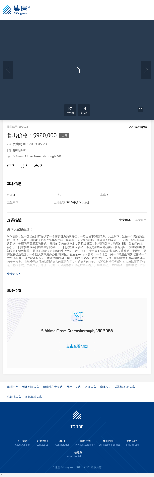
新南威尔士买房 (53, 387)
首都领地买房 (33, 397)
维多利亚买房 (30, 387)
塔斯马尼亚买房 (125, 387)
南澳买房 (105, 387)
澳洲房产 (12, 387)
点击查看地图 (77, 346)
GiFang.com (68, 467)
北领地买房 (14, 397)
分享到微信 (139, 126)
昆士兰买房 (74, 387)
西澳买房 (90, 387)
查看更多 (14, 273)
